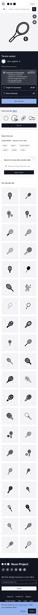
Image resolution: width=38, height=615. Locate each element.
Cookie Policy (22, 605)
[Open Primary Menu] (3, 4)
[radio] (19, 77)
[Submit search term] (34, 9)
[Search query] (19, 166)
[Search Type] (5, 9)
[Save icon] (35, 16)
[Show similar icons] (35, 22)
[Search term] (20, 9)
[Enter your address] (19, 582)
